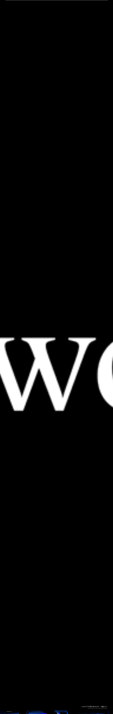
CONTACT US (87, 3)
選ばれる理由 (17, 10)
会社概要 (73, 10)
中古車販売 (56, 10)
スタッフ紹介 (65, 10)
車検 (40, 10)
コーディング (47, 10)
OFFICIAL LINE (101, 3)
